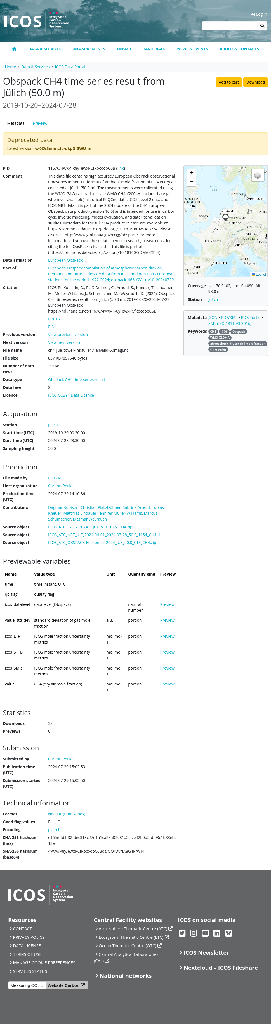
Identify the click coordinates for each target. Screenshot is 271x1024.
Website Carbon (63, 985)
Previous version (19, 334)
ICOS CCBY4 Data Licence (71, 395)
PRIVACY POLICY (28, 937)
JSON (213, 317)
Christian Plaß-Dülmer (101, 507)
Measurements (89, 48)
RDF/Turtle (251, 317)
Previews (12, 731)
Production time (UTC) (19, 496)
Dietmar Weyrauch (90, 519)
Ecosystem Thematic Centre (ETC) (131, 937)
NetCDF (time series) (66, 814)
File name (12, 350)
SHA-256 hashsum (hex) (20, 840)
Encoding (12, 829)
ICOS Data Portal (70, 66)
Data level (13, 387)
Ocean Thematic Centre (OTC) (127, 945)
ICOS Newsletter (206, 952)
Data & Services (45, 48)
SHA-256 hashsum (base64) (20, 854)
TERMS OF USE (27, 954)
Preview (40, 123)
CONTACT (22, 928)
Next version (15, 342)
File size (10, 358)
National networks (126, 976)
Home (10, 66)
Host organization (20, 485)
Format (10, 814)
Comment (12, 176)
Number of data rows (18, 368)
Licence (10, 395)
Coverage (197, 285)
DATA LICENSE (27, 945)
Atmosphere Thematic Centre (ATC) (133, 928)
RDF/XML (230, 317)
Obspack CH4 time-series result (76, 379)
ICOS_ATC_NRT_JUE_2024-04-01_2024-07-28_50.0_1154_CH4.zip (105, 534)
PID (6, 168)
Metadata (16, 123)
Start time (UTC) (18, 432)
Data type (12, 379)
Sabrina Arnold (136, 507)
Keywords (197, 331)
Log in (259, 14)
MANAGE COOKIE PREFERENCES (44, 962)
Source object (16, 526)
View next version (64, 342)
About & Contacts (239, 48)
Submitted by (16, 759)
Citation (11, 287)
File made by (15, 478)
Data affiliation (18, 260)
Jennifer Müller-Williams (120, 513)
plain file (55, 829)
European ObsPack (65, 260)
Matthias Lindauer (79, 513)
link (120, 168)
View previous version (68, 334)
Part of (9, 268)
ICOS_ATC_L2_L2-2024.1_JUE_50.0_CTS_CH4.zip (90, 526)
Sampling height (19, 448)
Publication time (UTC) (19, 769)
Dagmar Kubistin (63, 507)
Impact (124, 48)
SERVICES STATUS (30, 971)
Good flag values (19, 821)
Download (255, 82)
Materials (154, 48)
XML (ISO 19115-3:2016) (229, 323)
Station (10, 424)
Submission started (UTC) (22, 783)
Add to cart (229, 82)
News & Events (192, 48)
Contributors (15, 507)
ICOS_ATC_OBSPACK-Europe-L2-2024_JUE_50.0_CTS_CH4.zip (102, 542)
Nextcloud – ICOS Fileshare (221, 967)
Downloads (14, 723)
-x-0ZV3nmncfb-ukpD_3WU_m (63, 148)
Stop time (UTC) (18, 440)
